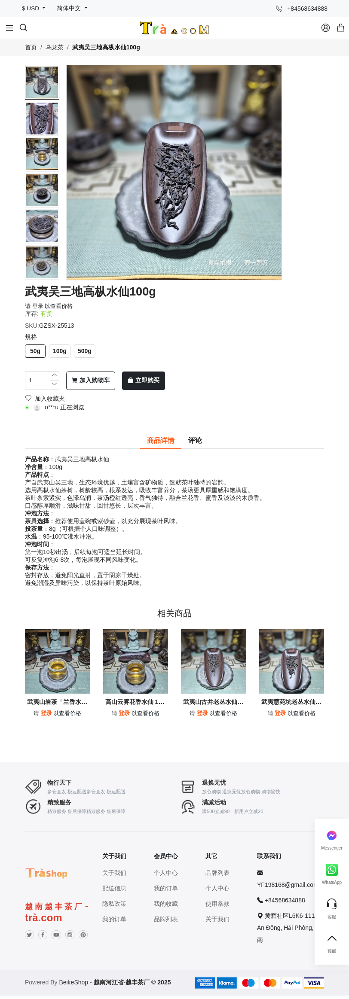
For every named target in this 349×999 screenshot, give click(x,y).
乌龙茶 (55, 47)
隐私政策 (114, 907)
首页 (31, 47)
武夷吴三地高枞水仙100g (106, 47)
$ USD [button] (31, 8)
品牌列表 (166, 922)
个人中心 (166, 876)
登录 (37, 306)
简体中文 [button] (70, 8)
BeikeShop (73, 985)
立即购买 (143, 380)
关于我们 (114, 876)
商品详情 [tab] (160, 440)
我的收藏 (166, 907)
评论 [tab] (195, 440)
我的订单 (114, 922)
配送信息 (114, 891)
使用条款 (217, 907)
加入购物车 (91, 380)
